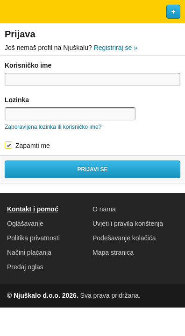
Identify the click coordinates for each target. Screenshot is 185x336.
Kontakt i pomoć (32, 209)
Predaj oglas (25, 267)
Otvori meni (11, 11)
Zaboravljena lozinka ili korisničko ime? (53, 127)
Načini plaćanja (29, 252)
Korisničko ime (28, 65)
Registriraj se (115, 47)
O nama (104, 209)
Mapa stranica (113, 252)
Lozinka (17, 100)
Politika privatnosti (33, 238)
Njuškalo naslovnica (92, 11)
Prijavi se (92, 169)
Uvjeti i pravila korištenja (127, 223)
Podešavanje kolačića (124, 238)
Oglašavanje (25, 223)
